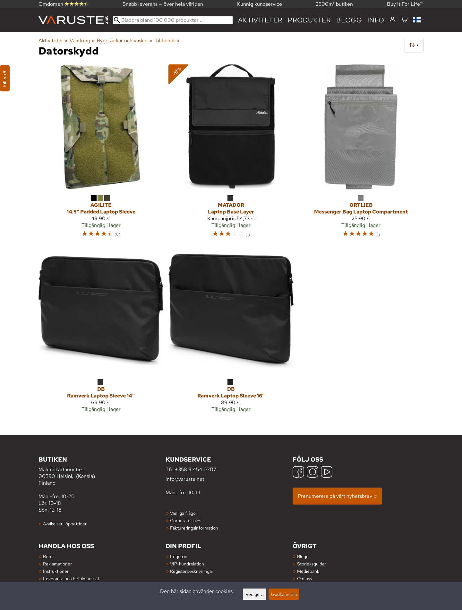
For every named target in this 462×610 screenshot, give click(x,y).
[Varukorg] (404, 20)
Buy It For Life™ (405, 4)
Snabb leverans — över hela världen (163, 4)
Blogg (303, 556)
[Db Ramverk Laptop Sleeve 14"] (100, 333)
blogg (349, 20)
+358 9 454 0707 (195, 469)
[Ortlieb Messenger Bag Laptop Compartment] (361, 153)
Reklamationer (57, 564)
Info (375, 20)
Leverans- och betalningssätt (72, 578)
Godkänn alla (284, 594)
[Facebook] (298, 472)
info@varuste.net (185, 479)
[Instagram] (312, 472)
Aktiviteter (260, 20)
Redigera (254, 594)
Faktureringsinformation (194, 528)
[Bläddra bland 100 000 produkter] (173, 20)
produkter (309, 20)
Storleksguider (311, 564)
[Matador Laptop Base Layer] (230, 153)
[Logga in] (392, 20)
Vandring (82, 40)
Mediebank (308, 571)
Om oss (304, 578)
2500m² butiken (334, 4)
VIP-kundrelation (187, 564)
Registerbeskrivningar (191, 571)
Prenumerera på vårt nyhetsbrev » (337, 496)
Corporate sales (185, 520)
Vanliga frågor (183, 513)
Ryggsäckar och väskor (124, 40)
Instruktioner (56, 571)
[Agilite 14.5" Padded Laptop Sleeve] (100, 153)
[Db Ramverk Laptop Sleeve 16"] (230, 333)
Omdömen (63, 4)
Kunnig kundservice (259, 4)
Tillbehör (167, 40)
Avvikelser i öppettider (65, 524)
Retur (48, 556)
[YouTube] (326, 472)
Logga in (178, 556)
